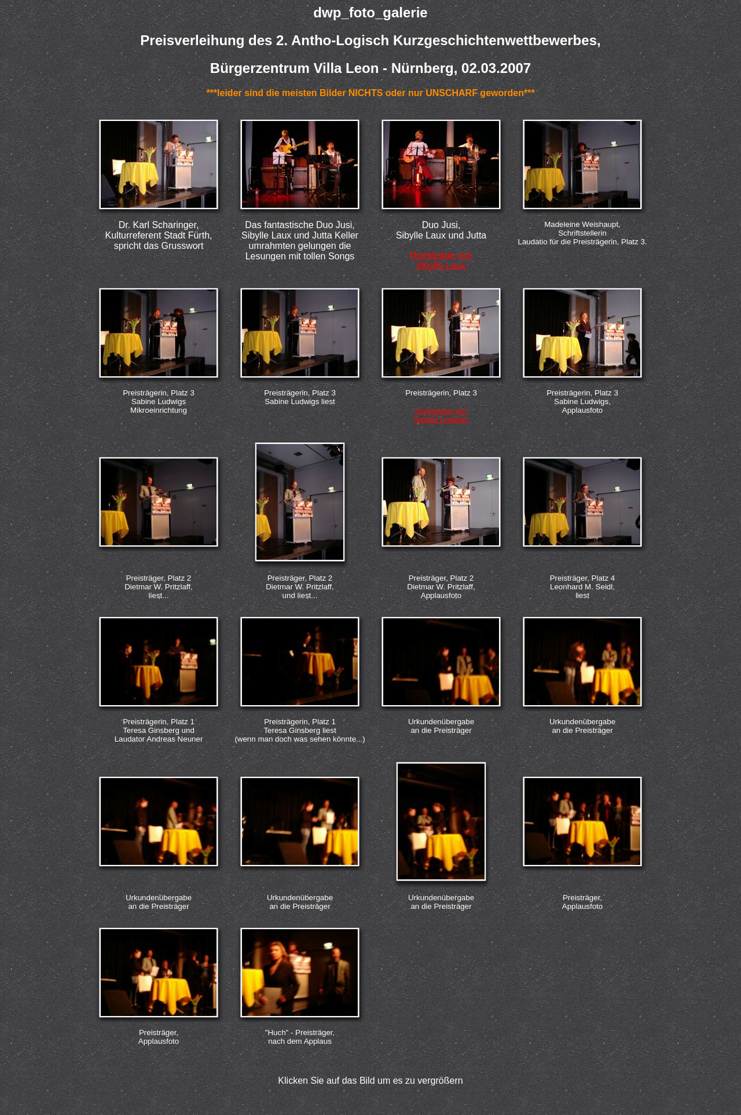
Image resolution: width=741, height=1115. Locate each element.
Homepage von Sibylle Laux (441, 260)
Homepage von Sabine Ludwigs (441, 415)
